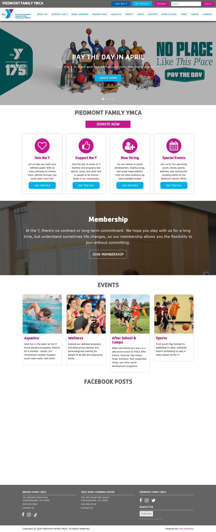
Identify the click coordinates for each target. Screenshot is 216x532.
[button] (16, 63)
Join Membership (108, 254)
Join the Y (120, 3)
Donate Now (108, 124)
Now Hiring (130, 158)
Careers (207, 14)
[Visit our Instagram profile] (30, 515)
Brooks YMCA (99, 14)
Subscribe (146, 513)
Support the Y (86, 158)
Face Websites (186, 528)
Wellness (75, 338)
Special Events (173, 158)
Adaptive (153, 14)
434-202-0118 (88, 504)
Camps (140, 14)
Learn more (108, 78)
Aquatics (116, 14)
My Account (142, 3)
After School (169, 14)
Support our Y (59, 14)
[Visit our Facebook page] (24, 515)
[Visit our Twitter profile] (154, 501)
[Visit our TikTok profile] (35, 515)
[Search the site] (186, 3)
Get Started (42, 185)
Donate (161, 3)
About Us (42, 14)
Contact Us (28, 508)
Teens (184, 14)
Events (195, 14)
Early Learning (80, 14)
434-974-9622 (30, 504)
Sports (129, 14)
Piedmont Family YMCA (22, 4)
